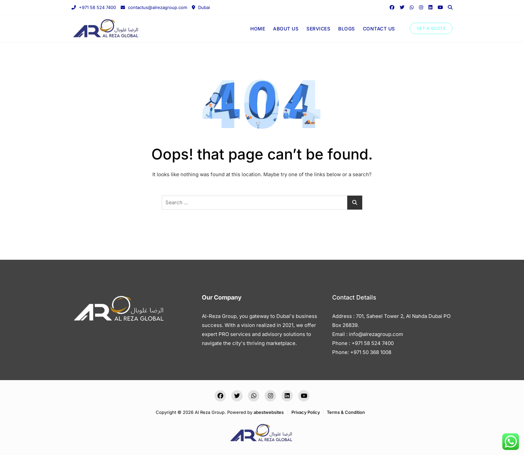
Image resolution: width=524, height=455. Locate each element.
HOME (257, 28)
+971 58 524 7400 (94, 7)
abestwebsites (269, 412)
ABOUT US (285, 28)
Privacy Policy (305, 412)
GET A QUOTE (431, 28)
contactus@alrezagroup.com (154, 7)
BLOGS (346, 28)
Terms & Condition (346, 412)
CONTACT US (379, 28)
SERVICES (318, 28)
